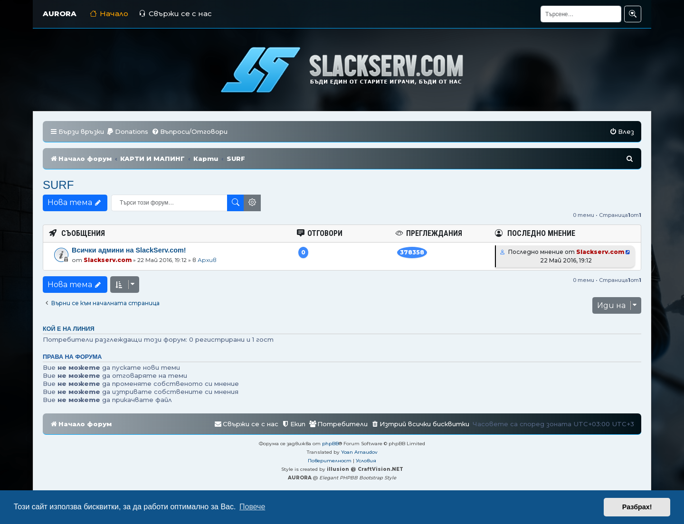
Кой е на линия (69, 329)
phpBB (330, 443)
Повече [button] (252, 507)
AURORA (59, 13)
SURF (58, 184)
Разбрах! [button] (637, 507)
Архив (207, 259)
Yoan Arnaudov (359, 452)
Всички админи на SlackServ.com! (129, 250)
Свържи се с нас (175, 13)
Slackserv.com (108, 259)
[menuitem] (127, 132)
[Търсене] (581, 14)
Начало (109, 13)
